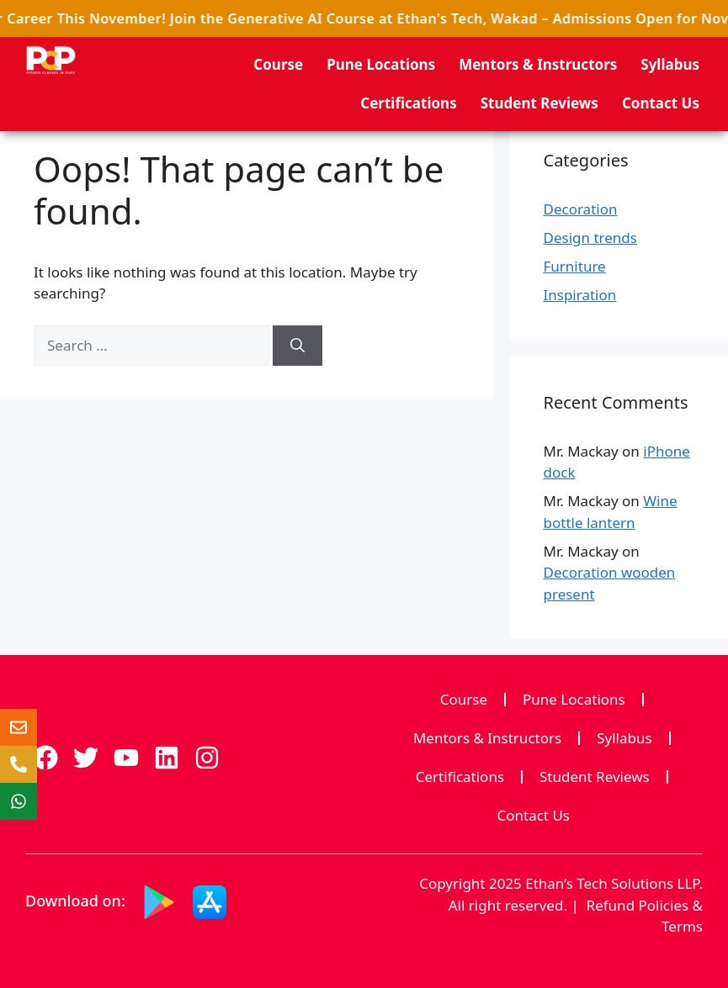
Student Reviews (539, 103)
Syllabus (669, 64)
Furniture (575, 266)
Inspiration (580, 294)
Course (278, 64)
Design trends (590, 237)
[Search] (297, 345)
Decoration (581, 209)
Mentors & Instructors (538, 64)
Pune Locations (381, 64)
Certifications (408, 103)
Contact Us (660, 103)
